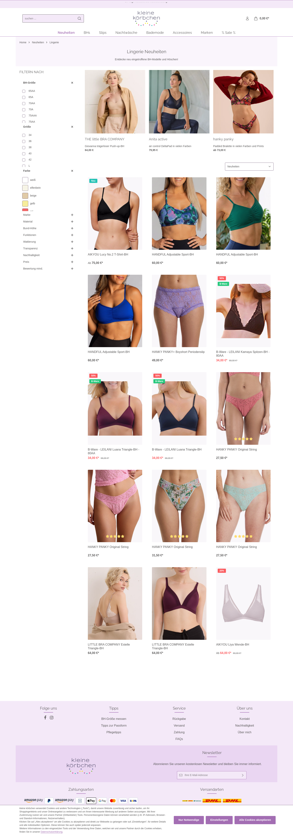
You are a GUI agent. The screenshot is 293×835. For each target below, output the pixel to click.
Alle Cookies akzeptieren (255, 820)
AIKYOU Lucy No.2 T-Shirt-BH (108, 256)
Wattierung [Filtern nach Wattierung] (48, 243)
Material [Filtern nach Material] (48, 223)
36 (30, 142)
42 (30, 160)
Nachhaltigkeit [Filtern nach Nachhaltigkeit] (48, 256)
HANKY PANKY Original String (236, 451)
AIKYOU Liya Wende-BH (232, 646)
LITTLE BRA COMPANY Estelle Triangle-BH (109, 647)
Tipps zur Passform (114, 725)
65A (31, 98)
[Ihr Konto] (247, 19)
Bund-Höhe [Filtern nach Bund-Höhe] (48, 229)
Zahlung (179, 732)
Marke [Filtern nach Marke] (48, 216)
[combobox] (48, 19)
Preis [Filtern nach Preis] (48, 263)
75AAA (33, 116)
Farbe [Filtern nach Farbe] (48, 172)
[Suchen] (79, 19)
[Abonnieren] (242, 775)
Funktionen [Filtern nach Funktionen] (48, 236)
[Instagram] (52, 718)
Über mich (245, 732)
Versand (179, 725)
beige (33, 197)
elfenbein (35, 189)
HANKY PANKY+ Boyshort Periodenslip (178, 353)
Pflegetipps (113, 732)
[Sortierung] (249, 168)
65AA (32, 92)
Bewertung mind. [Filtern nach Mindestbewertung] (48, 270)
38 (30, 148)
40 (30, 154)
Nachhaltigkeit (244, 725)
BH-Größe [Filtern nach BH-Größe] (48, 84)
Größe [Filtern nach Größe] (48, 128)
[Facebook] (45, 718)
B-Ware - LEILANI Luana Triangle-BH (176, 451)
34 (30, 136)
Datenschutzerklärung (45, 832)
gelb (32, 204)
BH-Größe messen (113, 718)
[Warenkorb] (261, 19)
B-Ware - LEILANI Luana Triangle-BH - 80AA (113, 452)
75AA (32, 122)
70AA (32, 104)
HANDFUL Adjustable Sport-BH (173, 256)
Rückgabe (179, 718)
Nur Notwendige (191, 820)
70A (31, 110)
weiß (33, 181)
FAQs (179, 739)
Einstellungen (220, 820)
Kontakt (245, 718)
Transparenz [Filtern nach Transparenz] (48, 249)
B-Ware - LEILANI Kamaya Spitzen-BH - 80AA (243, 355)
